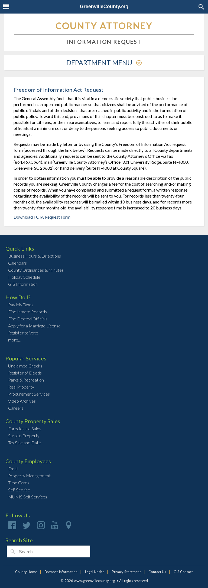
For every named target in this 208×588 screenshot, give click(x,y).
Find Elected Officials (27, 318)
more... (14, 339)
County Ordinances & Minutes (36, 269)
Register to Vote (23, 332)
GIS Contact (183, 572)
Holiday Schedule (24, 277)
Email (13, 468)
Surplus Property (24, 435)
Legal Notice (94, 572)
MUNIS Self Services (27, 496)
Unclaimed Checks (25, 365)
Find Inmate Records (27, 311)
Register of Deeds (25, 372)
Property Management (29, 475)
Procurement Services (29, 393)
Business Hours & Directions (34, 255)
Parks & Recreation (26, 379)
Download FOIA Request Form (42, 216)
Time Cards (18, 482)
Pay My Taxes (20, 304)
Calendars (17, 262)
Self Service (19, 489)
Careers (15, 407)
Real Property (21, 386)
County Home (26, 572)
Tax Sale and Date (24, 442)
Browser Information (61, 572)
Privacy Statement (126, 572)
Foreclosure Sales (24, 428)
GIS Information (23, 284)
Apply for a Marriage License (34, 325)
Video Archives (22, 400)
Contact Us (157, 572)
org (104, 6)
